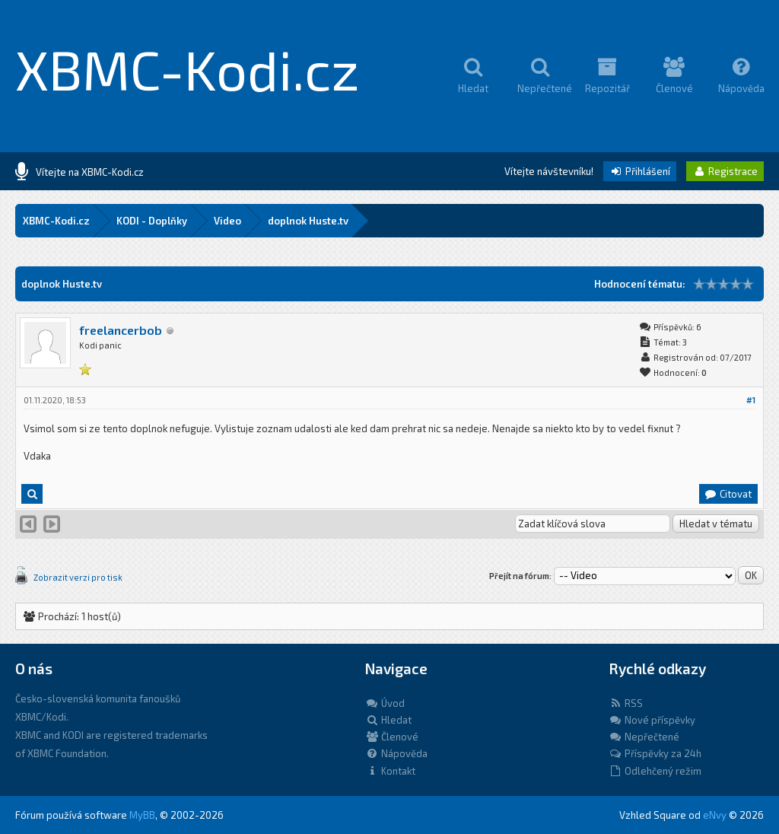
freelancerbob (120, 330)
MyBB (142, 815)
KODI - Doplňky (151, 221)
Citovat (728, 494)
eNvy (715, 815)
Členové (391, 737)
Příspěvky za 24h (655, 753)
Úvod (385, 703)
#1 (750, 400)
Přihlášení (639, 171)
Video (227, 221)
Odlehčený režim (655, 771)
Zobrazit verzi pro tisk (77, 577)
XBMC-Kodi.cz (187, 68)
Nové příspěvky (652, 720)
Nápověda (396, 753)
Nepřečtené (644, 737)
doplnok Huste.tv (308, 221)
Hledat (388, 720)
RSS (626, 703)
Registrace (725, 171)
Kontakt (390, 771)
